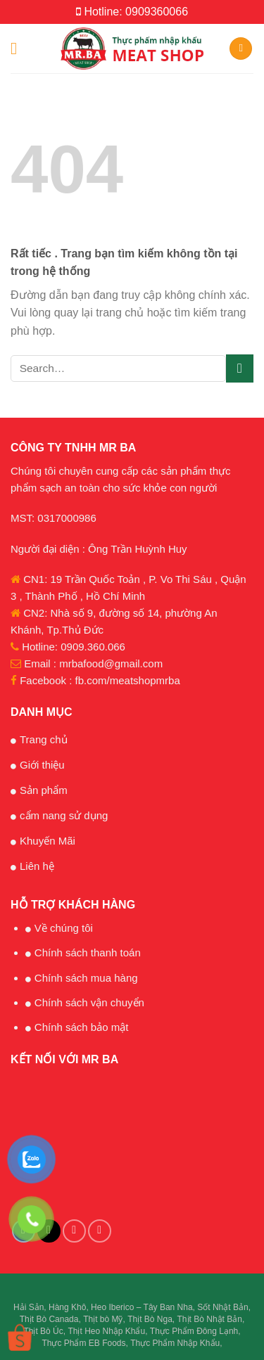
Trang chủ (44, 739)
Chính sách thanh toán (87, 952)
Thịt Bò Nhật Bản (209, 1319)
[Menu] (19, 48)
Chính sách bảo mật (81, 1027)
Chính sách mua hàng (86, 978)
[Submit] (239, 368)
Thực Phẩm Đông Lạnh (194, 1331)
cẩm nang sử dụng (64, 815)
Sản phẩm (44, 790)
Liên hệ (37, 866)
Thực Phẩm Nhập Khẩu (175, 1343)
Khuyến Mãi (47, 841)
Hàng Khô (67, 1307)
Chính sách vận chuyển (89, 1002)
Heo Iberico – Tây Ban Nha (142, 1307)
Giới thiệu (42, 765)
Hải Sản (28, 1307)
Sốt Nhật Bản (222, 1307)
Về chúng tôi (63, 928)
